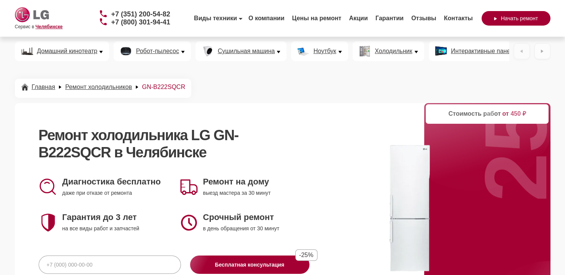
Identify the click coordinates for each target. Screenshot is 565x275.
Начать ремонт (516, 18)
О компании (267, 18)
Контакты (458, 18)
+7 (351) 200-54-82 (141, 14)
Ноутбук (324, 51)
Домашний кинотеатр (67, 51)
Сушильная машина (246, 51)
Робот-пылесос (157, 51)
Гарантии (390, 18)
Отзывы (423, 18)
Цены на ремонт (317, 18)
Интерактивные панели (484, 51)
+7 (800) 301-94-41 (141, 22)
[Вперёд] (542, 51)
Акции (358, 18)
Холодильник (393, 51)
